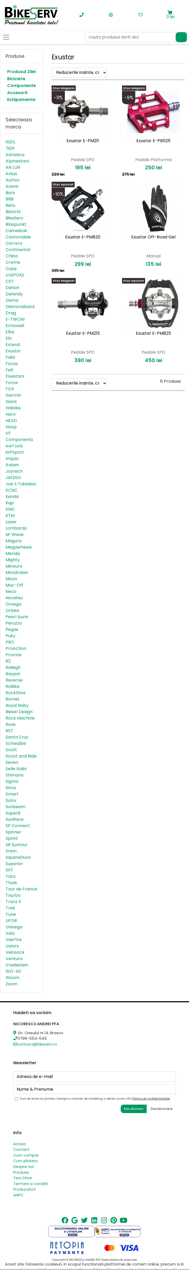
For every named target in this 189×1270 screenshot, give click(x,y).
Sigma (12, 781)
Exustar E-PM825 (153, 333)
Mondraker (17, 572)
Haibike (13, 408)
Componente (21, 86)
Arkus (11, 174)
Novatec (14, 598)
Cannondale (18, 237)
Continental (18, 250)
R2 (8, 661)
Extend (13, 345)
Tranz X (13, 902)
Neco (11, 591)
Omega (13, 604)
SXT (9, 870)
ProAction (16, 648)
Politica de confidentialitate (151, 1099)
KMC (10, 509)
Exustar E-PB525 (153, 141)
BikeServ (14, 218)
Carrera (14, 243)
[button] (170, 13)
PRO (10, 642)
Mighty (13, 560)
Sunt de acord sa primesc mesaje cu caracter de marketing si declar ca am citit (95, 1099)
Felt (10, 370)
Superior (14, 864)
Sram (11, 851)
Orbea (12, 610)
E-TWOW (15, 319)
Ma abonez (133, 1108)
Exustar (13, 351)
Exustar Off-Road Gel (153, 237)
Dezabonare (162, 1108)
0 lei (170, 17)
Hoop (11, 427)
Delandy (14, 294)
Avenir (12, 186)
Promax (14, 655)
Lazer (11, 522)
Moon (11, 579)
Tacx (11, 876)
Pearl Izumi (17, 617)
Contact (21, 1149)
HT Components (19, 436)
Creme (13, 262)
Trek (10, 908)
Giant (11, 402)
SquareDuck (18, 857)
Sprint (12, 838)
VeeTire (14, 940)
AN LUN (13, 167)
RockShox (16, 693)
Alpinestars (17, 161)
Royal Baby (17, 705)
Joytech (14, 471)
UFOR (11, 921)
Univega (14, 927)
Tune (11, 914)
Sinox (11, 788)
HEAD (11, 421)
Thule (11, 883)
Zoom (11, 984)
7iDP (10, 148)
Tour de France (21, 889)
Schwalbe (16, 743)
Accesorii (17, 93)
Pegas (12, 629)
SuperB (13, 813)
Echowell (15, 326)
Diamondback (20, 307)
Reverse (14, 680)
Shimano (15, 775)
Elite (10, 332)
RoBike (12, 686)
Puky (10, 636)
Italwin (12, 465)
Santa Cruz (17, 737)
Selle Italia (16, 769)
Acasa (19, 1144)
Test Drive (22, 1178)
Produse (21, 1172)
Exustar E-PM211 (82, 141)
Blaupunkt (16, 224)
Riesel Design (19, 712)
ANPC (18, 1195)
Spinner (13, 832)
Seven (12, 762)
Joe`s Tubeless (21, 484)
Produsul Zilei (21, 72)
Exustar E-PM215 (83, 333)
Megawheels (19, 547)
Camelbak (16, 231)
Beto (10, 205)
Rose (11, 724)
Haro (11, 414)
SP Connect (18, 826)
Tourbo (13, 895)
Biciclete (16, 79)
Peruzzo (14, 623)
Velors (12, 946)
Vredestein (17, 965)
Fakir (11, 357)
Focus (12, 364)
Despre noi (23, 1166)
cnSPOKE (15, 275)
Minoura (14, 566)
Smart (12, 794)
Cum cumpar (26, 1155)
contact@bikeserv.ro (37, 1044)
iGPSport (15, 452)
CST (10, 281)
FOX (10, 389)
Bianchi (13, 212)
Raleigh (13, 667)
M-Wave (15, 534)
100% (10, 142)
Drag (11, 313)
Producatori (24, 1189)
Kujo (10, 503)
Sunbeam (15, 807)
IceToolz (14, 446)
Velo (10, 933)
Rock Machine (20, 718)
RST (9, 731)
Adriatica (15, 155)
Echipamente (21, 100)
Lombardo (16, 528)
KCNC (11, 490)
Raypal (13, 674)
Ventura (14, 959)
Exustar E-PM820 (82, 237)
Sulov (11, 800)
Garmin (13, 395)
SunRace (15, 819)
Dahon (12, 288)
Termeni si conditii (30, 1183)
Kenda (12, 496)
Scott (11, 750)
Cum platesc (25, 1160)
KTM (10, 515)
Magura (13, 541)
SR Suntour (17, 845)
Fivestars (15, 376)
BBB (10, 199)
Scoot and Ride (21, 756)
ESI (8, 338)
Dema (12, 300)
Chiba (12, 256)
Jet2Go (13, 478)
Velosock (15, 952)
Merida (13, 553)
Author (13, 180)
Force (12, 383)
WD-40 (13, 971)
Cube (11, 269)
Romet (13, 699)
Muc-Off (14, 585)
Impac (12, 459)
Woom (12, 978)
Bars (10, 193)
